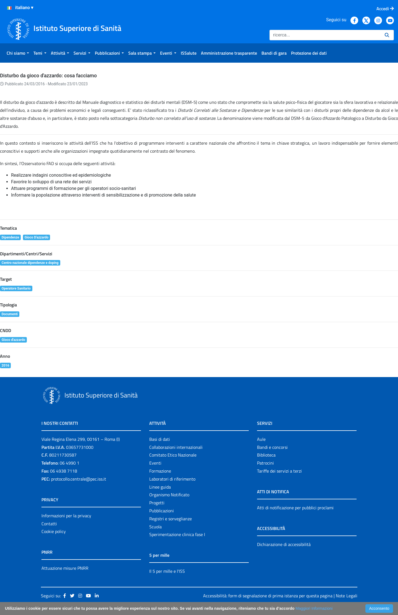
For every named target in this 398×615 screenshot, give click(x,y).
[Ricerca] (324, 35)
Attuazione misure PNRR (64, 568)
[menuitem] (17, 53)
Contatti (49, 523)
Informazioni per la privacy (66, 515)
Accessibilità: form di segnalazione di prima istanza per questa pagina (267, 595)
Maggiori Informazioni (313, 608)
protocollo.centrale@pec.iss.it (78, 479)
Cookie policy (53, 531)
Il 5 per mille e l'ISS (167, 571)
